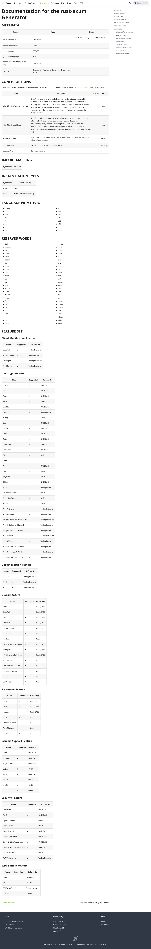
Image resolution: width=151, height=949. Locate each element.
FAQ (63, 3)
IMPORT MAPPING (120, 17)
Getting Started (31, 3)
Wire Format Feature (122, 53)
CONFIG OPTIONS (120, 14)
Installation (9, 924)
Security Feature (121, 50)
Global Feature (120, 41)
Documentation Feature (123, 38)
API (81, 3)
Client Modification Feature (124, 32)
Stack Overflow (60, 924)
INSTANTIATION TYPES (121, 20)
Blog (75, 3)
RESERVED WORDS (120, 26)
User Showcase (59, 921)
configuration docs (83, 87)
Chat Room (58, 928)
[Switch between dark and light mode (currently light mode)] (130, 3)
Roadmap (55, 3)
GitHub (105, 924)
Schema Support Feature (124, 47)
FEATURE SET (118, 29)
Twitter (57, 931)
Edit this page (8, 903)
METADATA (117, 11)
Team (69, 3)
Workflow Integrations (14, 928)
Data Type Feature (121, 35)
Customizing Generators (14, 921)
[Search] (141, 3)
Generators (44, 3)
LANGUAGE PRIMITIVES (121, 23)
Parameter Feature (122, 44)
